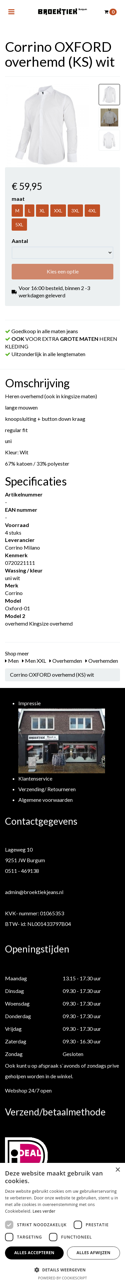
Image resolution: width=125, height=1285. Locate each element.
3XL (75, 210)
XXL (58, 210)
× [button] (117, 1170)
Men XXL (34, 660)
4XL (92, 210)
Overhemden (65, 660)
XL (42, 210)
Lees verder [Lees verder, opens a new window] (44, 1211)
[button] (62, 1269)
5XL (19, 224)
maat (18, 198)
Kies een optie (63, 271)
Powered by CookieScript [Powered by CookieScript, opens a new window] (62, 1277)
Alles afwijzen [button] (94, 1252)
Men (12, 660)
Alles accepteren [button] (34, 1252)
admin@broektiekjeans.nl (34, 892)
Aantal (20, 241)
